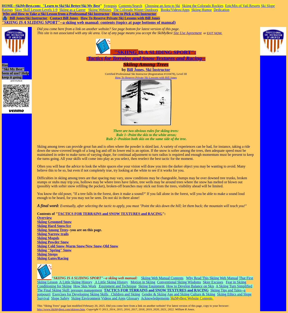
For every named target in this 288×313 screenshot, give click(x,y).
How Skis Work (84, 286)
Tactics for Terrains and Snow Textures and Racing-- (146, 58)
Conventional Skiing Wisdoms (179, 282)
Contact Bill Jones (64, 18)
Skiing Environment (85, 298)
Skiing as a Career (72, 10)
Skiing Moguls (48, 238)
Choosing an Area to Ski (162, 6)
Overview (44, 218)
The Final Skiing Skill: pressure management (69, 290)
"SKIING (125, 52)
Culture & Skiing (202, 294)
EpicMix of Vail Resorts (242, 6)
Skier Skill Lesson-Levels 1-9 (36, 10)
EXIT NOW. (214, 33)
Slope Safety (60, 298)
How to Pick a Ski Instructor (134, 14)
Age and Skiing (178, 294)
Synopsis (110, 6)
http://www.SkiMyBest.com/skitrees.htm (61, 309)
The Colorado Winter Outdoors (135, 10)
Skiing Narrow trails (53, 234)
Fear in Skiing (236, 282)
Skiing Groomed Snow (54, 222)
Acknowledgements (155, 298)
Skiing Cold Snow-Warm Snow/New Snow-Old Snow (77, 246)
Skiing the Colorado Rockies (202, 6)
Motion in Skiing (143, 282)
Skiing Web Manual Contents (162, 278)
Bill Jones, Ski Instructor (148, 69)
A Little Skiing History (75, 282)
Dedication (222, 10)
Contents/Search (130, 6)
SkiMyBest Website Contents (192, 298)
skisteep (8, 57)
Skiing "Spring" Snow (54, 250)
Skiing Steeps (47, 254)
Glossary (132, 298)
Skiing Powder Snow (53, 242)
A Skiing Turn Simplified (234, 286)
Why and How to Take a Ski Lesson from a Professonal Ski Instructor (56, 14)
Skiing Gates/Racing (52, 258)
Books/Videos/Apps (175, 10)
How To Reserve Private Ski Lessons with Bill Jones (120, 18)
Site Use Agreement (187, 33)
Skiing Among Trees (52, 230)
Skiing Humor (201, 10)
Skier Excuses (213, 282)
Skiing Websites (99, 10)
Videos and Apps (113, 298)
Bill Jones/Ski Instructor (28, 18)
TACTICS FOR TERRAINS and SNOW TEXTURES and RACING (110, 214)
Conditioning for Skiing (54, 286)
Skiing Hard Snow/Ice (54, 226)
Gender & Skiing (154, 294)
